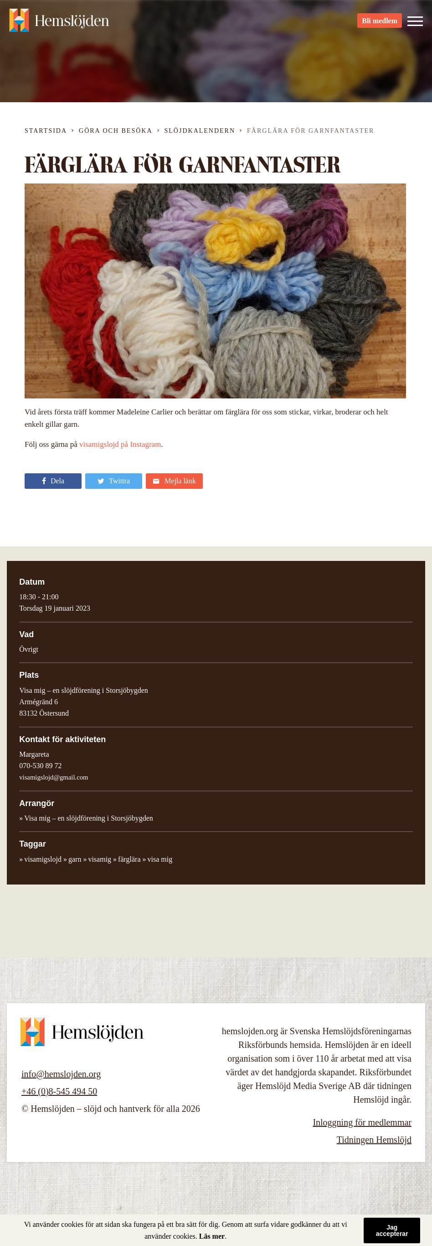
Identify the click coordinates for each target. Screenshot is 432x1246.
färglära (129, 859)
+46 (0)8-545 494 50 (59, 1091)
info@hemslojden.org (61, 1074)
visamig (99, 859)
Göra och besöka (115, 130)
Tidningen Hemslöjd (374, 1140)
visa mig (160, 859)
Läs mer (212, 1236)
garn (74, 859)
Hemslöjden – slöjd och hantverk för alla (59, 23)
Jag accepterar (392, 1230)
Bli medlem (379, 23)
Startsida (46, 130)
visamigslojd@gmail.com (53, 777)
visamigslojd (43, 859)
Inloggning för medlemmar (362, 1122)
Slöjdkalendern (200, 130)
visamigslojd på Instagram (120, 444)
